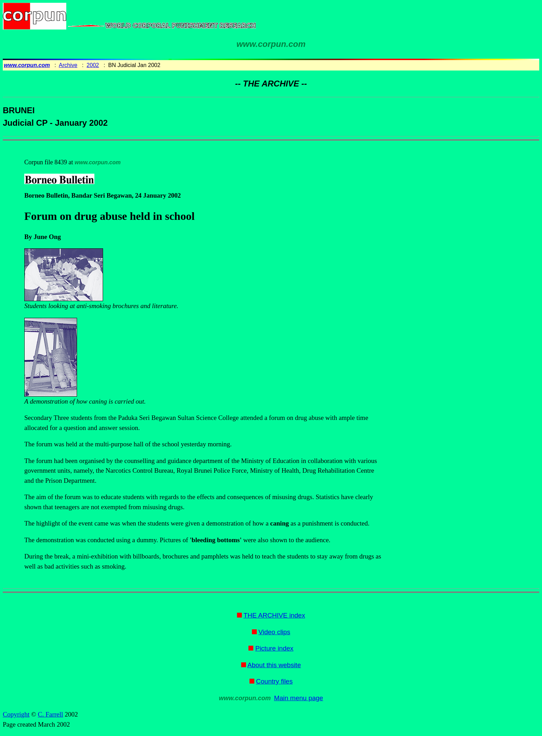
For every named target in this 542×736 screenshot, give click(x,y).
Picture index (274, 648)
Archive (68, 65)
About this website (274, 665)
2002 (93, 65)
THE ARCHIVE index (274, 615)
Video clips (274, 632)
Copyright (16, 714)
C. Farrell (50, 714)
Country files (274, 681)
